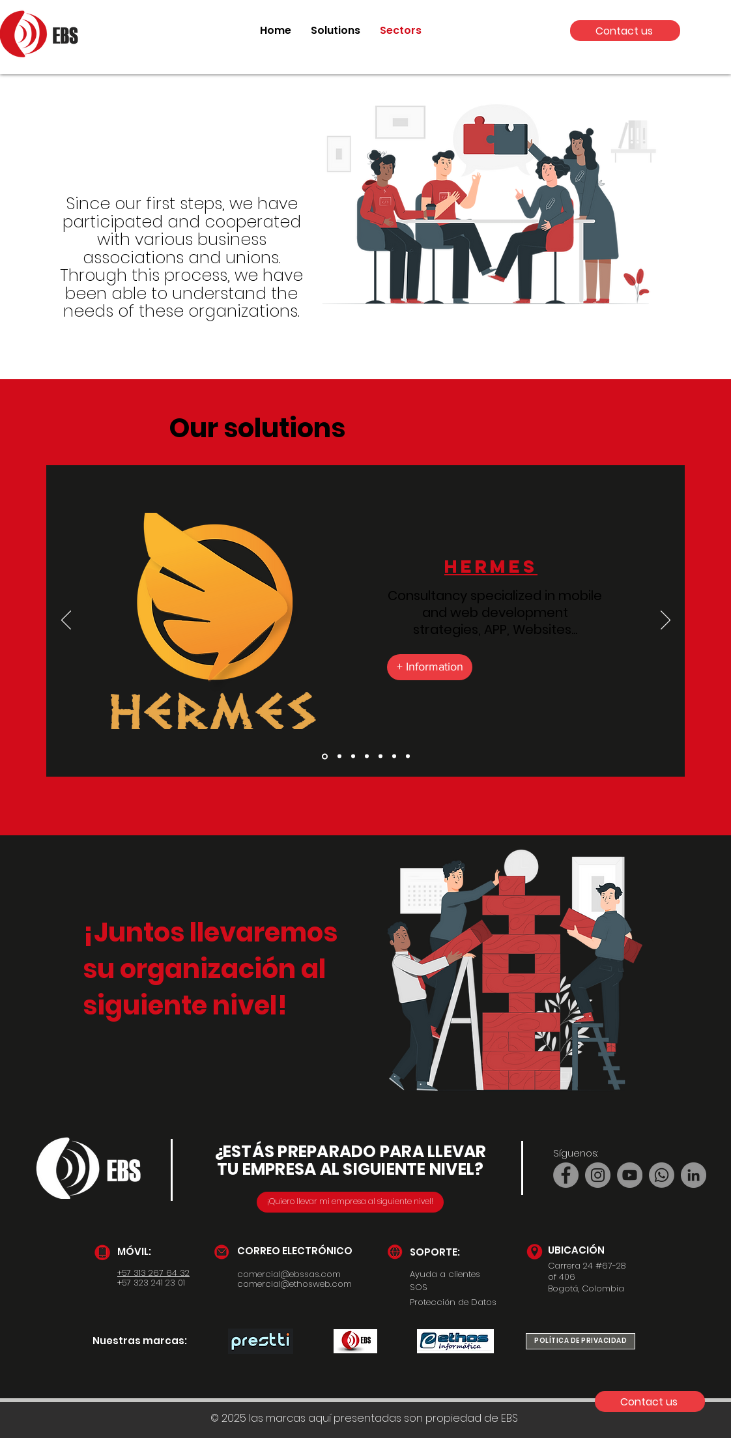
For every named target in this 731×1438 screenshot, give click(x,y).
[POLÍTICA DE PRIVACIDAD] (580, 1341)
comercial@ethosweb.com (294, 1284)
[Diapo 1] (339, 756)
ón (281, 969)
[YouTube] (629, 1175)
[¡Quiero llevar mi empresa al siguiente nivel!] (350, 1202)
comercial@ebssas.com (289, 1274)
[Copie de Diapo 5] (394, 756)
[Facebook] (566, 1175)
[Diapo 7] (408, 756)
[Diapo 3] (367, 756)
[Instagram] (597, 1175)
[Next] (665, 621)
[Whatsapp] (661, 1175)
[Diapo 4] (353, 756)
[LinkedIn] (693, 1175)
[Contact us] (625, 30)
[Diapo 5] (380, 756)
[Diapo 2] (325, 756)
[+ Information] (429, 667)
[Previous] (66, 621)
